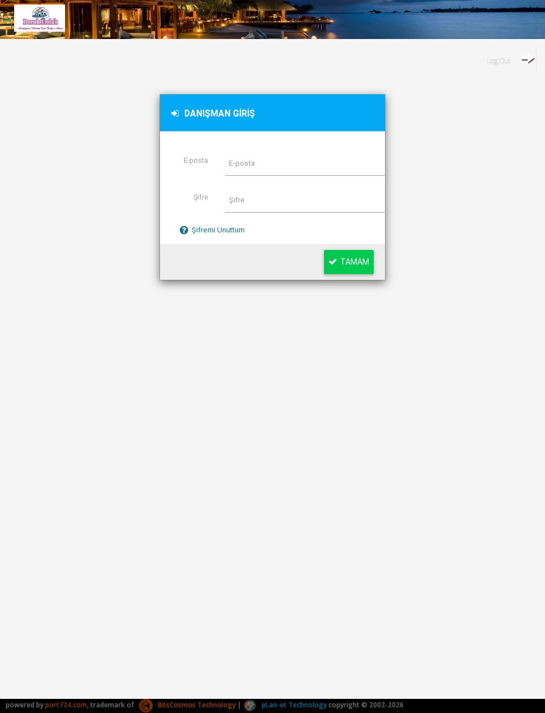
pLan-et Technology (285, 705)
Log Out (510, 58)
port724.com (66, 705)
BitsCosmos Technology (187, 705)
